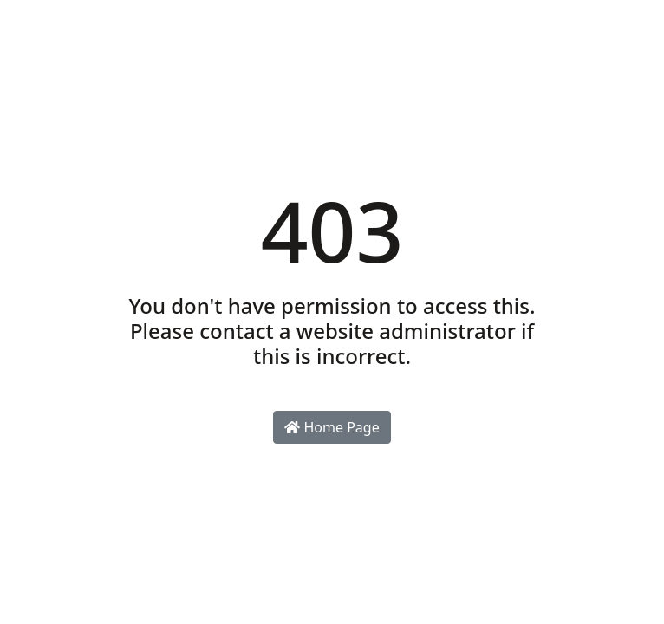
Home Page (331, 427)
